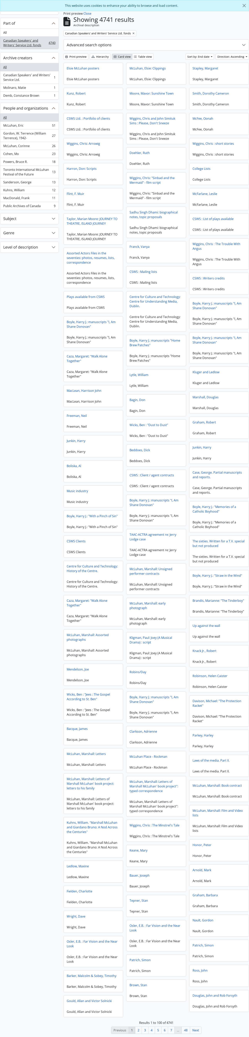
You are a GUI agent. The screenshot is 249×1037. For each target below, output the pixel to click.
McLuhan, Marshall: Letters (86, 754)
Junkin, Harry (76, 441)
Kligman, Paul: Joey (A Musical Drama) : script (151, 640)
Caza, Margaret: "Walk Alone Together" (87, 358)
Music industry (77, 491)
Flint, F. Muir (75, 194)
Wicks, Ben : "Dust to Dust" (149, 425)
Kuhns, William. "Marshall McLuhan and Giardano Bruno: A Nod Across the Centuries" (92, 827)
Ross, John (200, 970)
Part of (9, 23)
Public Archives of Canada (29, 207)
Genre (8, 232)
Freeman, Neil (77, 416)
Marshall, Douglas (206, 397)
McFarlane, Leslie (205, 194)
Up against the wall (206, 626)
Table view (143, 56)
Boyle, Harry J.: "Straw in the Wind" (217, 575)
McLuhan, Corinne (29, 147)
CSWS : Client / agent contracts (152, 475)
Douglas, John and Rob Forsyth (215, 995)
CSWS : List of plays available (213, 219)
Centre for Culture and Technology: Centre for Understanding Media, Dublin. (155, 301)
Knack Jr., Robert (204, 651)
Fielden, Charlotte (79, 891)
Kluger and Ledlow (206, 372)
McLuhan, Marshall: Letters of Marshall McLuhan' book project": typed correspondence (154, 786)
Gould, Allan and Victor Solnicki (89, 1001)
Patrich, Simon (203, 945)
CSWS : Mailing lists (143, 272)
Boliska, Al (74, 466)
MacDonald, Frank (29, 199)
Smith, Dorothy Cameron (211, 93)
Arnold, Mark (202, 870)
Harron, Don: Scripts (82, 169)
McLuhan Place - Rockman (148, 756)
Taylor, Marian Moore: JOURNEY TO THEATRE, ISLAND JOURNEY (92, 221)
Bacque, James (77, 729)
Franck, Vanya (140, 247)
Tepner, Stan (139, 900)
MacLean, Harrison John (84, 391)
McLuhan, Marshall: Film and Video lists (218, 812)
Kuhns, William (29, 191)
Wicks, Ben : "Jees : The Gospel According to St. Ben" (88, 696)
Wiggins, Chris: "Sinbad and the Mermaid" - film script (152, 180)
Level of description (20, 247)
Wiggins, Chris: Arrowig (83, 143)
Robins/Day (138, 672)
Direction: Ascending (231, 56)
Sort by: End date (198, 56)
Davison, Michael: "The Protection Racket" (217, 703)
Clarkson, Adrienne (143, 731)
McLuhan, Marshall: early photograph (148, 605)
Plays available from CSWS (86, 297)
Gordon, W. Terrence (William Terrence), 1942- (29, 135)
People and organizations (25, 108)
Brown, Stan (138, 985)
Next (195, 1030)
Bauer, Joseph (140, 875)
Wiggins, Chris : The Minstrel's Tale (154, 825)
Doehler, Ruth (140, 153)
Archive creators (17, 57)
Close (87, 13)
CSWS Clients (76, 541)
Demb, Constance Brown (29, 96)
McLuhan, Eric (29, 126)
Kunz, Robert (76, 93)
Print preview (76, 56)
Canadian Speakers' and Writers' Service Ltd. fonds (29, 42)
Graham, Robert (204, 422)
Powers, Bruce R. (29, 162)
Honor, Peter (202, 845)
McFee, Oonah (203, 118)
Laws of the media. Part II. (211, 760)
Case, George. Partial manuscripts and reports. (217, 474)
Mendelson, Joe (78, 669)
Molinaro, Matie (29, 88)
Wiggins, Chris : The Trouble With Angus (216, 246)
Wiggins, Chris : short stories (213, 143)
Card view (122, 56)
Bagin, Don (137, 400)
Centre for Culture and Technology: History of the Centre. (92, 568)
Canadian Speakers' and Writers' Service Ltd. (29, 77)
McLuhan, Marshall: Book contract (217, 785)
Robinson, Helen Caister (210, 676)
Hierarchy (100, 56)
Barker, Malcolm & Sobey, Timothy (91, 976)
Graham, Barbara (205, 895)
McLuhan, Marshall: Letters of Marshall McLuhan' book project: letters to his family (90, 783)
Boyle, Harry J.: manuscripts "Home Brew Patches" (155, 342)
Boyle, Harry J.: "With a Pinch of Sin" (92, 516)
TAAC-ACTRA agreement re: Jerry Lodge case (153, 536)
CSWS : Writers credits (209, 278)
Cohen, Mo (29, 155)
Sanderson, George (29, 183)
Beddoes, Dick (140, 450)
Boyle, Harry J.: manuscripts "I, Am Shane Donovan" (217, 305)
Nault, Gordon (203, 920)
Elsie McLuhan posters (83, 68)
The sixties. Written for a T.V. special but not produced (219, 543)
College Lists (201, 169)
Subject (9, 218)
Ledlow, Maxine (78, 866)
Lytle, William (139, 375)
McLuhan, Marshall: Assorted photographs (88, 637)
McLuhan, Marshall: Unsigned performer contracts (151, 571)
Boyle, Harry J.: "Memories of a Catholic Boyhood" (214, 509)
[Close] (244, 5)
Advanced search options (89, 44)
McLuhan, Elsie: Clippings (148, 68)
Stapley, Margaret (205, 68)
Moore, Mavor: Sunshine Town (152, 93)
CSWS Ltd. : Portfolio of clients (88, 118)
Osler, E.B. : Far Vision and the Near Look (155, 928)
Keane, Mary (138, 850)
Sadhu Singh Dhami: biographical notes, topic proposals (154, 214)
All (5, 32)
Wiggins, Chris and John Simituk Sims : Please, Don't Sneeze (152, 120)
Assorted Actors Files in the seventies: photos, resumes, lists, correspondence (91, 258)
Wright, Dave (76, 916)
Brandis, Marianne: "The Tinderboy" (218, 600)
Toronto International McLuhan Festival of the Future (29, 172)
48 (186, 1030)
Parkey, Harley (203, 735)
